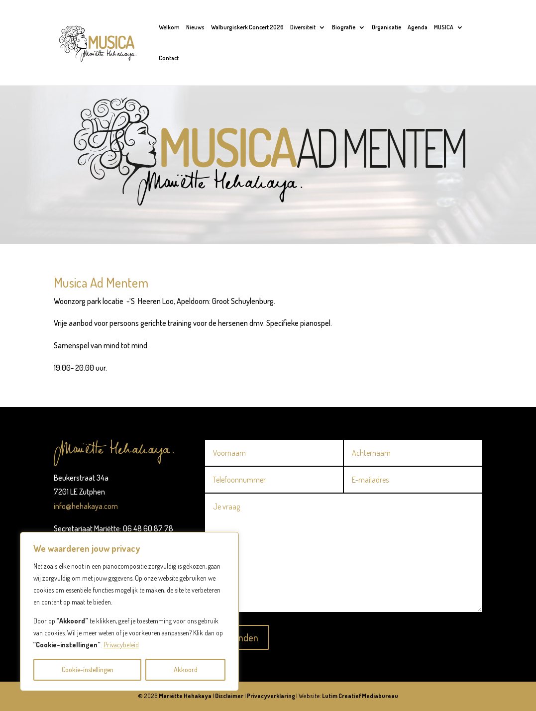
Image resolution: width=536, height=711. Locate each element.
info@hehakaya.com (86, 506)
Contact (169, 58)
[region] (129, 611)
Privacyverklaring (271, 696)
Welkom (169, 27)
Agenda (418, 27)
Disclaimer (229, 696)
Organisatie (386, 27)
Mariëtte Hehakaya (185, 696)
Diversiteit (303, 27)
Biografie (343, 27)
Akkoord (186, 669)
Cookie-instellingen (87, 669)
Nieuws (195, 27)
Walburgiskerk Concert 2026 (247, 27)
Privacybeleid (121, 644)
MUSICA (443, 27)
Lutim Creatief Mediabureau (360, 696)
